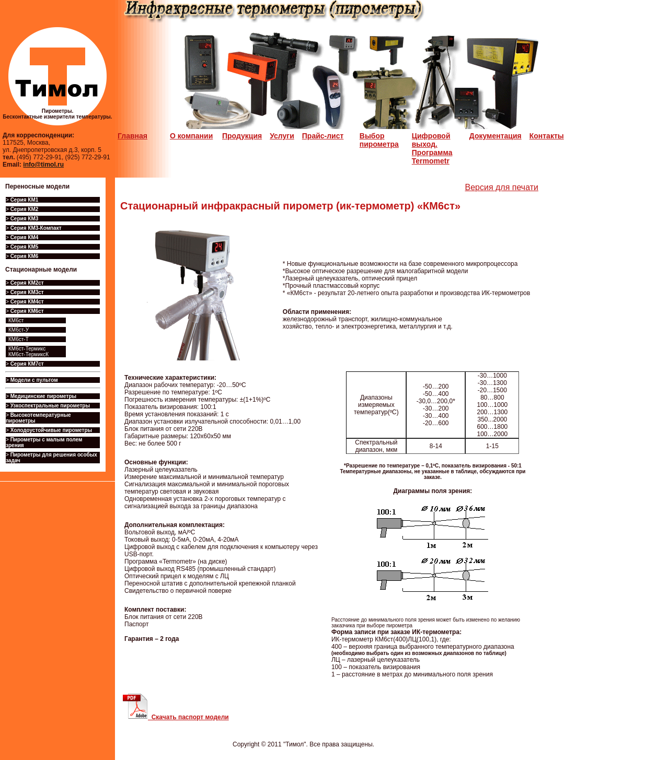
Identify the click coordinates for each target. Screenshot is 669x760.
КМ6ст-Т (18, 339)
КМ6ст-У (18, 330)
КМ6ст (16, 320)
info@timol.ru (43, 164)
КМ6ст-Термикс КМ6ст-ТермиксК (28, 351)
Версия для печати (501, 187)
